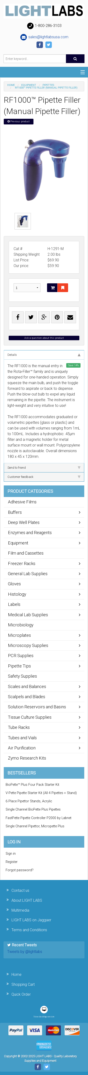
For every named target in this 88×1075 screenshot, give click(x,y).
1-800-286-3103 (44, 26)
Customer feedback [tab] (44, 477)
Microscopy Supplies (28, 645)
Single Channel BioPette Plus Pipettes (33, 809)
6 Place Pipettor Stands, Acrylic (29, 801)
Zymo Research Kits (27, 758)
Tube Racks (19, 727)
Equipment (28, 85)
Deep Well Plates (24, 522)
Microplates (19, 635)
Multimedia (20, 910)
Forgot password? (19, 870)
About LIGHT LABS (26, 900)
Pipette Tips (19, 665)
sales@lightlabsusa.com (44, 37)
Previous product (18, 121)
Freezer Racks (21, 563)
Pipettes (48, 85)
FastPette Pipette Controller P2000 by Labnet (38, 818)
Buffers (15, 512)
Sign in (11, 854)
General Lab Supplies (28, 573)
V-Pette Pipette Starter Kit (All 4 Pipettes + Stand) (41, 793)
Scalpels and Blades (26, 696)
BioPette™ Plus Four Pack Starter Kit (32, 785)
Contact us (20, 890)
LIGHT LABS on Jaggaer (31, 920)
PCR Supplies (20, 655)
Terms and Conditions (29, 930)
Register (12, 862)
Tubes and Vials (22, 737)
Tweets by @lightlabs (24, 951)
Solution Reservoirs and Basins (37, 706)
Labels (14, 604)
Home (11, 85)
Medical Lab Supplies (28, 614)
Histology (17, 594)
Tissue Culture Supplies (29, 717)
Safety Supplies (22, 676)
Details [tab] (44, 355)
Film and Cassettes (26, 553)
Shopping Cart (23, 984)
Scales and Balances (27, 686)
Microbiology (20, 624)
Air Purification (22, 747)
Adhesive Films (22, 501)
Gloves (14, 583)
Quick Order (21, 994)
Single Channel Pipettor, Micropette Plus (35, 826)
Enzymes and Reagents (30, 532)
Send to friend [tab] (44, 467)
